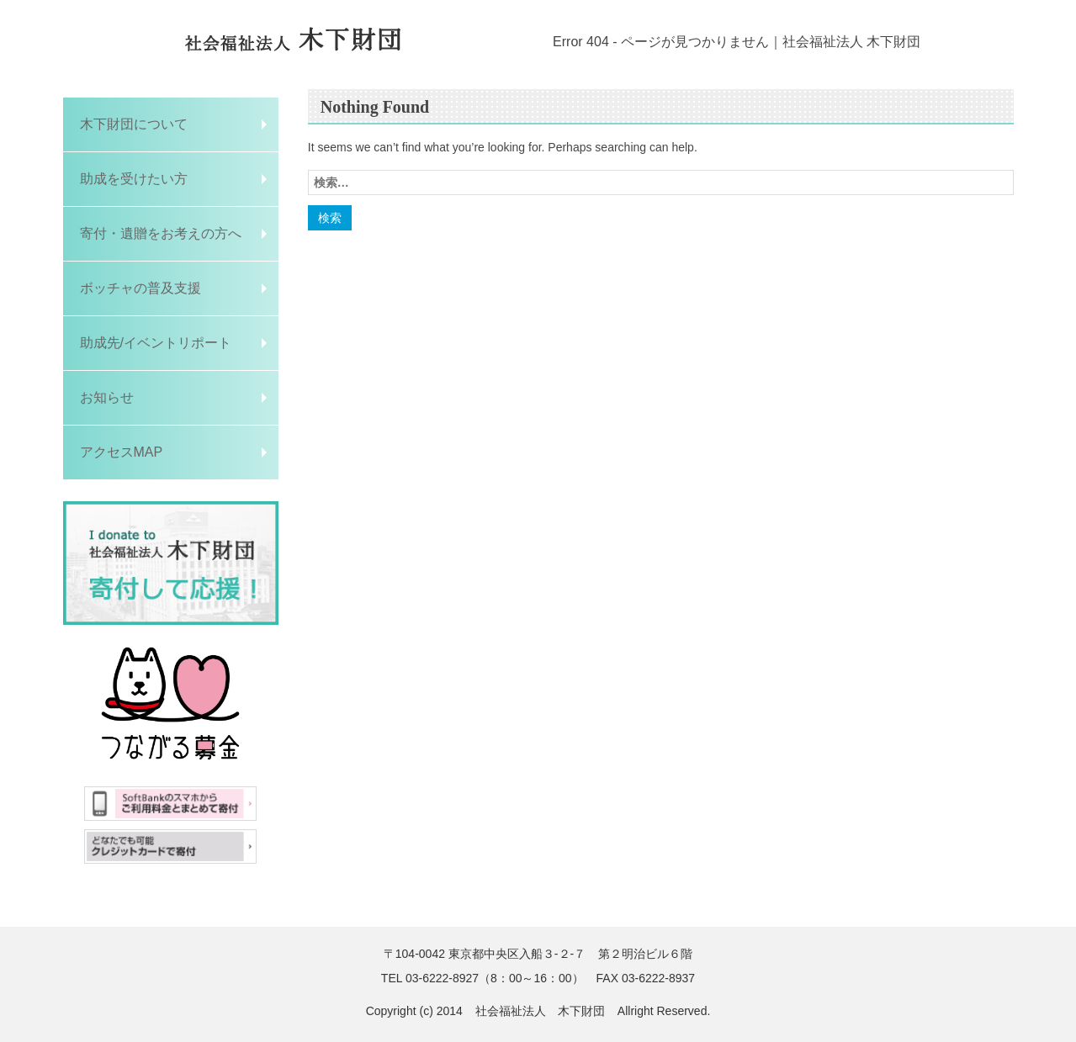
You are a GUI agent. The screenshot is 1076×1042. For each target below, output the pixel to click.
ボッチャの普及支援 (140, 288)
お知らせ (107, 397)
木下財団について (134, 124)
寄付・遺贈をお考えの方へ (160, 233)
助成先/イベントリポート (155, 343)
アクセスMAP (121, 452)
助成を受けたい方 (140, 179)
